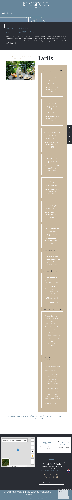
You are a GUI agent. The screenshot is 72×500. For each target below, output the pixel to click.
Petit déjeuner (49, 250)
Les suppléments (50, 271)
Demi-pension (49, 309)
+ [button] (32, 460)
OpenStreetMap (21, 466)
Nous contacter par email (51, 483)
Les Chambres (49, 71)
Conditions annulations (48, 358)
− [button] (32, 462)
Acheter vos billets (45, 450)
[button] (32, 440)
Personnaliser (63, 497)
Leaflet (9, 466)
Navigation (8, 13)
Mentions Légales (64, 489)
